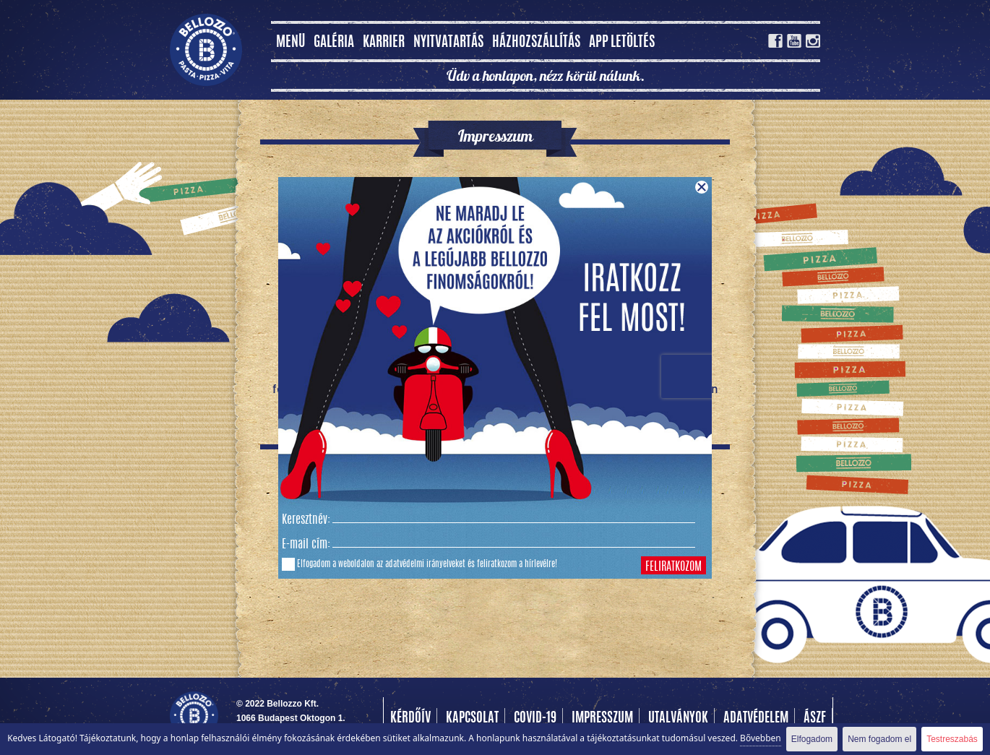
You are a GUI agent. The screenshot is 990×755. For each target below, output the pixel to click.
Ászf (815, 718)
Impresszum (602, 718)
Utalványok (678, 718)
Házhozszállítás (536, 43)
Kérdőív (410, 718)
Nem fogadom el (879, 739)
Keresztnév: (306, 520)
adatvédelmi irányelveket (425, 564)
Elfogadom (811, 739)
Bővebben (760, 738)
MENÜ (290, 43)
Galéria (334, 43)
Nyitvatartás (448, 43)
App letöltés (622, 43)
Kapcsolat (472, 718)
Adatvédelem (755, 718)
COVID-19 (535, 718)
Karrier (384, 43)
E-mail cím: (306, 545)
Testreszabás (952, 739)
